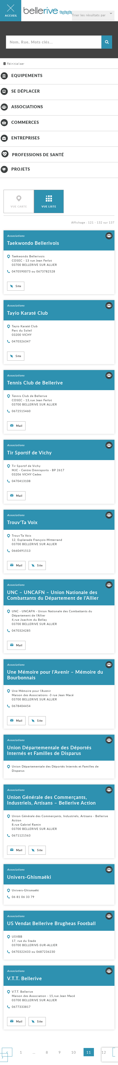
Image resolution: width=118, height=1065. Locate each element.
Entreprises (20, 138)
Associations (21, 106)
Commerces (19, 122)
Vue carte (19, 206)
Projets (15, 169)
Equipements (21, 75)
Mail (19, 426)
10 (75, 1052)
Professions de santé (32, 154)
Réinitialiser (15, 63)
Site (18, 286)
